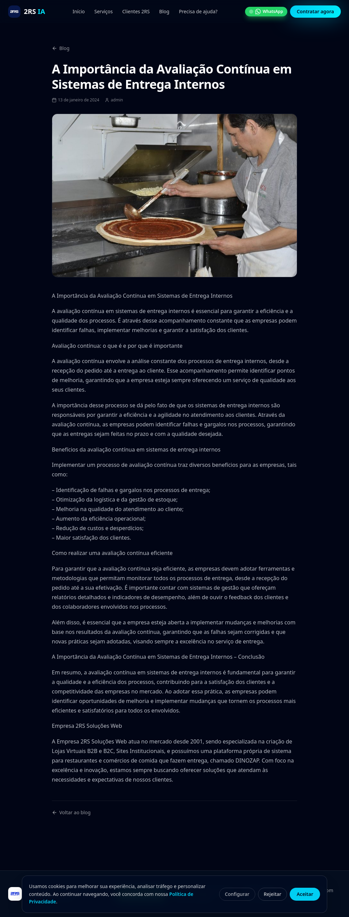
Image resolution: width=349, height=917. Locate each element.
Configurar (237, 894)
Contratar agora (315, 11)
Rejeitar (273, 894)
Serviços (103, 11)
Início (79, 11)
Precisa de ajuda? (198, 11)
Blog (164, 11)
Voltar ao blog (71, 812)
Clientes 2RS (136, 11)
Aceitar (305, 894)
